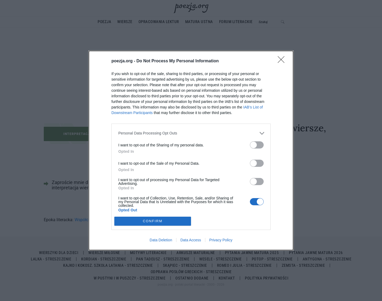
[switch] (257, 145)
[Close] (283, 61)
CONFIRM (153, 221)
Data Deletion (161, 240)
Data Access (190, 240)
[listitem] (191, 133)
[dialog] (191, 150)
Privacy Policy (220, 240)
